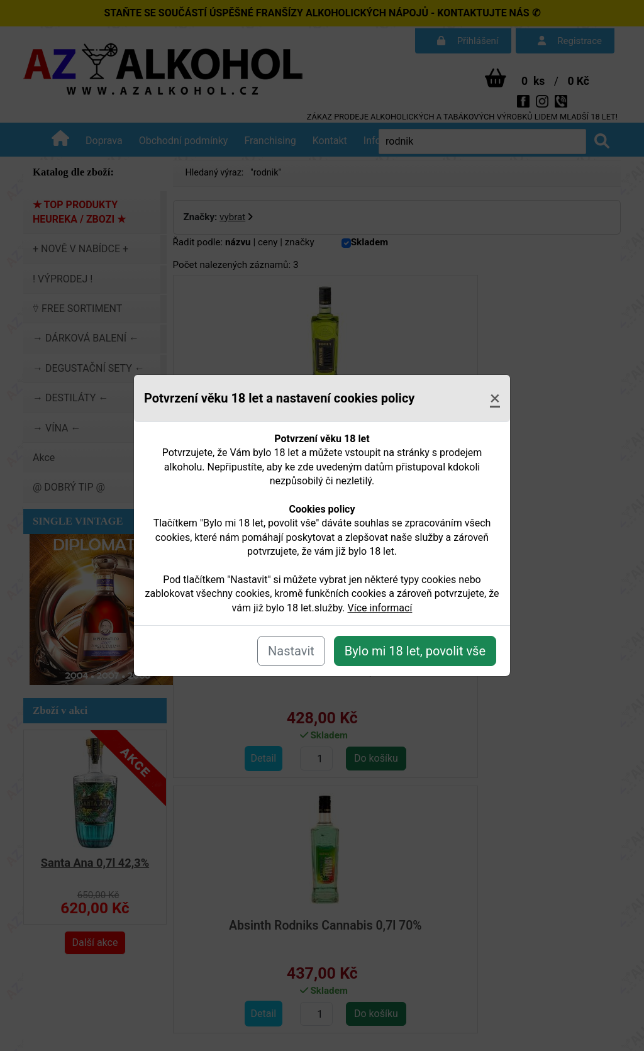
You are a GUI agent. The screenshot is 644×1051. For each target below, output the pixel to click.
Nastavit (291, 651)
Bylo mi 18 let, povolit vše (415, 651)
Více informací (380, 608)
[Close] (495, 398)
